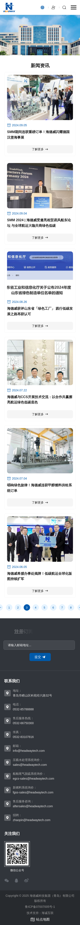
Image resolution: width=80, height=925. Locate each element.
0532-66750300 (23, 723)
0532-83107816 (23, 737)
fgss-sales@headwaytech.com (33, 792)
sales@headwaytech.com (30, 764)
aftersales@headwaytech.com (33, 806)
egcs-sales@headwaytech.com (33, 778)
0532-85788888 (23, 709)
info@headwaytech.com (29, 750)
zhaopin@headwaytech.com (31, 820)
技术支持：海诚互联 (40, 913)
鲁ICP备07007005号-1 (40, 906)
